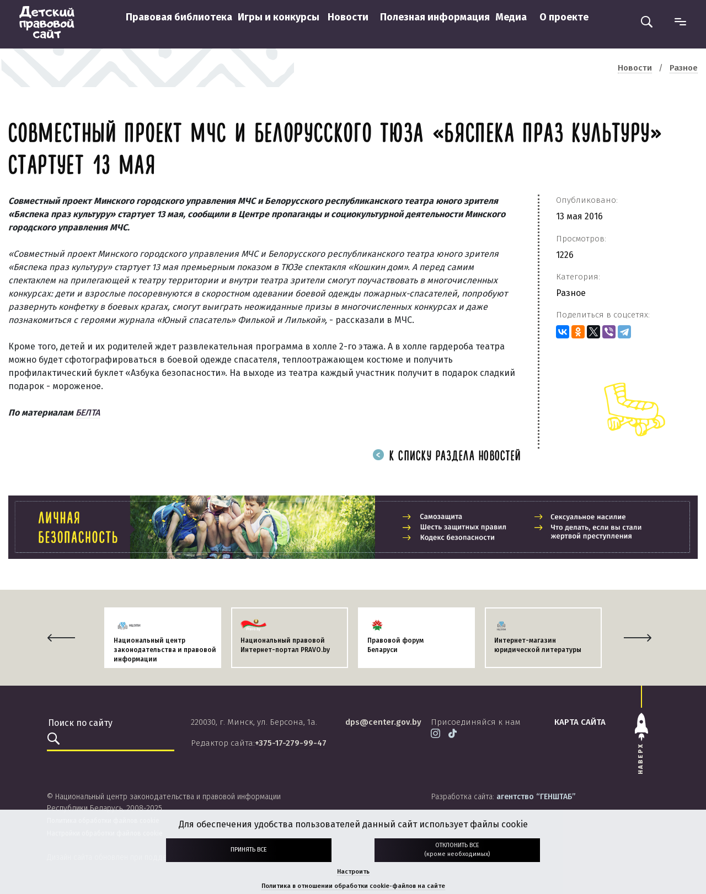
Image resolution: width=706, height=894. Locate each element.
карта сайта (580, 722)
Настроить (353, 871)
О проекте (564, 17)
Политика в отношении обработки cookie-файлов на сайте (353, 886)
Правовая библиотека (179, 17)
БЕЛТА (88, 412)
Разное (571, 293)
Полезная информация (435, 17)
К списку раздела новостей (446, 457)
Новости (348, 17)
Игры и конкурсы (278, 17)
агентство (535, 796)
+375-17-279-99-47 (291, 743)
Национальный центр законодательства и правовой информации (165, 650)
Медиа (511, 17)
